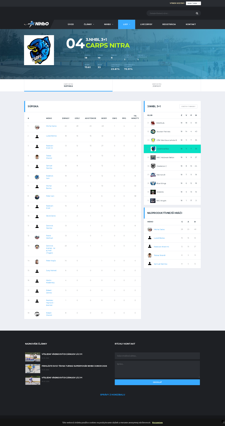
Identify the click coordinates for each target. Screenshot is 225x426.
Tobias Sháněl (49, 157)
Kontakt (191, 24)
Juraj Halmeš (51, 270)
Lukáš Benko (51, 136)
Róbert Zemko (49, 291)
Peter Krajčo (51, 261)
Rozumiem (157, 422)
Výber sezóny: (177, 3)
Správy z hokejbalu (112, 394)
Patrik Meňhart (49, 237)
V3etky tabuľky (188, 106)
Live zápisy (146, 24)
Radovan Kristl (49, 207)
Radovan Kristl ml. (49, 147)
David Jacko (51, 216)
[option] (54, 50)
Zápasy (157, 85)
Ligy (125, 24)
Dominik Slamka (49, 227)
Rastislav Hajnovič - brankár (50, 302)
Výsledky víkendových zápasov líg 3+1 (62, 354)
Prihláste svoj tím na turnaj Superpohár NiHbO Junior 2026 (74, 366)
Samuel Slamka (49, 167)
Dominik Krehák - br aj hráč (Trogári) (50, 249)
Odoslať (157, 382)
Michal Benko (49, 187)
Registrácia (169, 24)
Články (88, 24)
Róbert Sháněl (49, 314)
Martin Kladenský (50, 281)
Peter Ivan (50, 196)
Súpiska (68, 85)
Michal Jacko (51, 126)
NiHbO (107, 24)
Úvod (71, 24)
